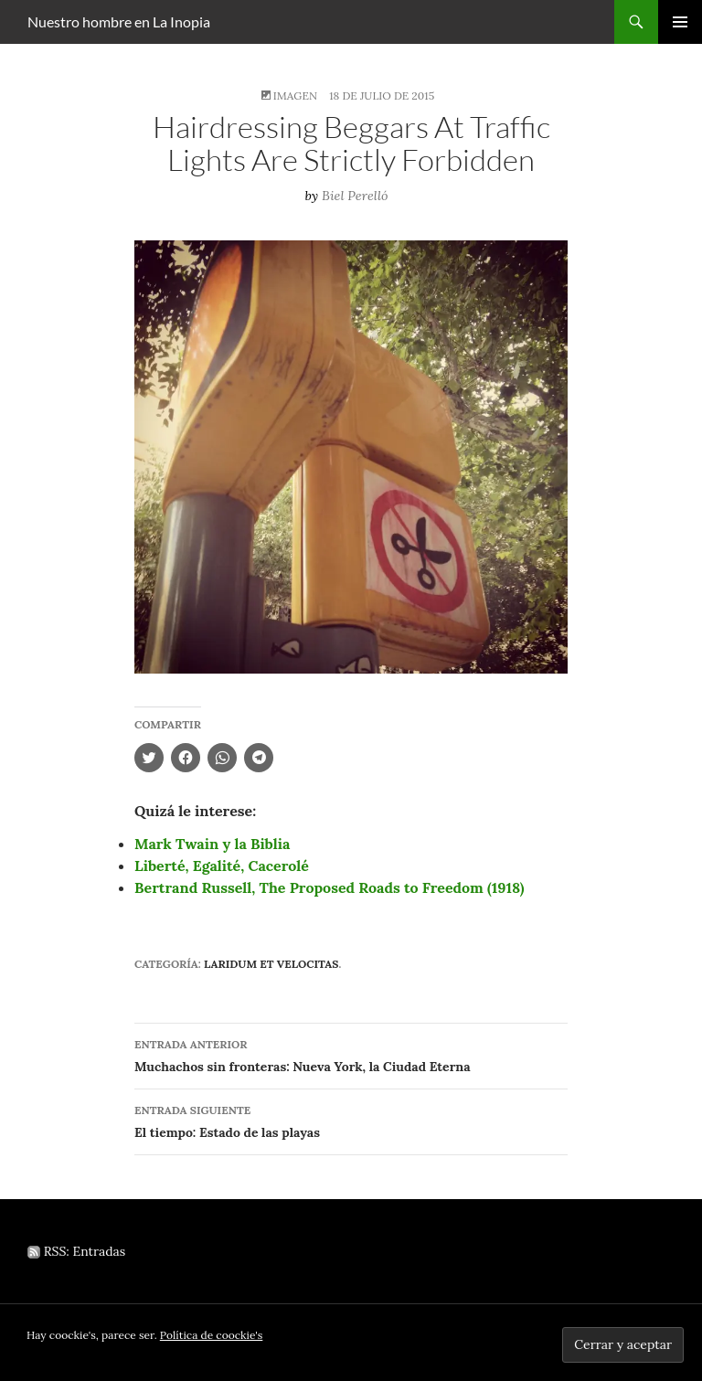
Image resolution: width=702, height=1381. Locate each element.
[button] (351, 457)
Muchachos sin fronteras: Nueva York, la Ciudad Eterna (351, 1054)
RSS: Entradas (76, 1251)
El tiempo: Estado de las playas (351, 1120)
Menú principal (680, 22)
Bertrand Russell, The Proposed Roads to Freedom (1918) (329, 887)
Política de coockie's (211, 1335)
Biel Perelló (355, 195)
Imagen (295, 95)
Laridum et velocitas (271, 964)
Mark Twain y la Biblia (212, 843)
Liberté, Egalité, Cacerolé (221, 865)
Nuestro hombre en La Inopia (118, 21)
